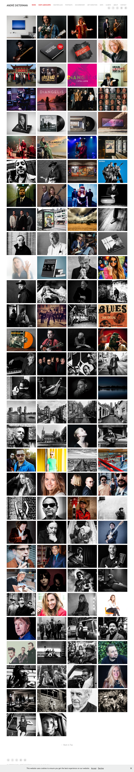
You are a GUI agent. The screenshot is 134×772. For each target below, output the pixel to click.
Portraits (68, 5)
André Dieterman (17, 5)
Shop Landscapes (44, 5)
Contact (123, 5)
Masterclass (58, 5)
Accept (93, 768)
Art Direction (92, 5)
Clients (108, 5)
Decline (101, 768)
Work (34, 5)
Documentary (80, 5)
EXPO (101, 5)
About (116, 5)
